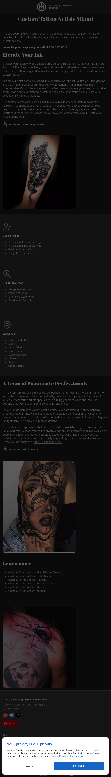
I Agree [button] (79, 766)
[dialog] (55, 756)
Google (63, 756)
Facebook (75, 756)
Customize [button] (30, 766)
